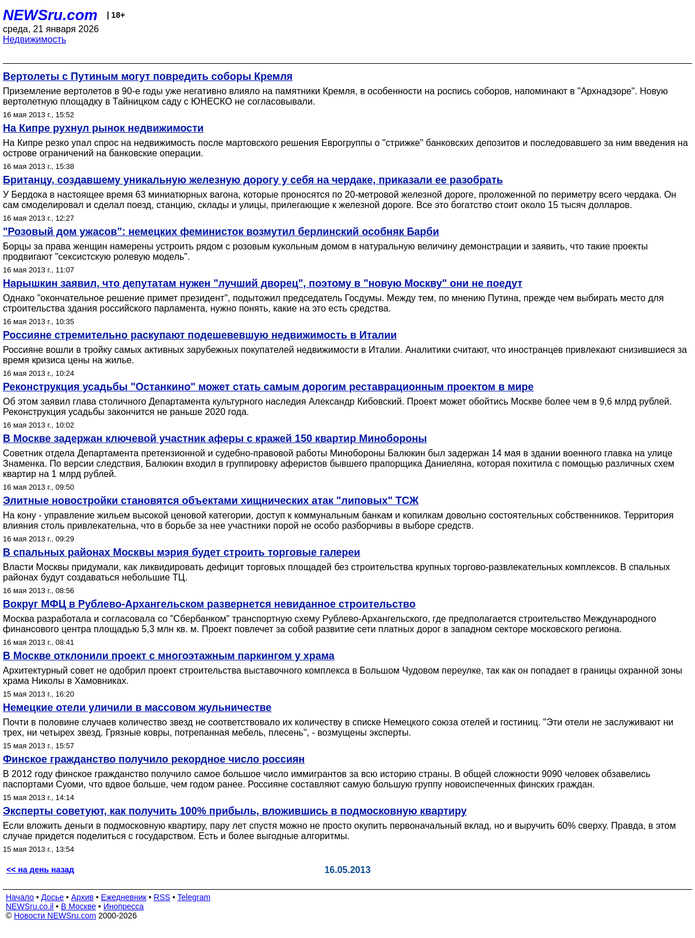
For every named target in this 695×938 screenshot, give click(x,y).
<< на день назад (40, 869)
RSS (161, 897)
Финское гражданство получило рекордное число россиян (154, 759)
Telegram (194, 897)
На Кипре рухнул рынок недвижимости (103, 128)
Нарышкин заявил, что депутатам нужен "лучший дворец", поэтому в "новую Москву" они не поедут (263, 283)
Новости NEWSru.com (55, 915)
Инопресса (123, 906)
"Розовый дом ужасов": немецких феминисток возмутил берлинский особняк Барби (221, 231)
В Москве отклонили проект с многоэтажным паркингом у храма (169, 656)
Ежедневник (124, 897)
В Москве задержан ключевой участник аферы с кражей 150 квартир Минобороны (215, 438)
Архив (82, 897)
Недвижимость (34, 39)
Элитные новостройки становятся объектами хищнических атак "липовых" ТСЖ (210, 500)
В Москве (78, 906)
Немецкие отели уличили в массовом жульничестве (137, 707)
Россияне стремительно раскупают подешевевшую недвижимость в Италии (200, 335)
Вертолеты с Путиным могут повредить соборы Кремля (148, 76)
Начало (20, 897)
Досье (52, 897)
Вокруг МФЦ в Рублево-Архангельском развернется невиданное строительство (209, 604)
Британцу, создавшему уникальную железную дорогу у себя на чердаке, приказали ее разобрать (253, 180)
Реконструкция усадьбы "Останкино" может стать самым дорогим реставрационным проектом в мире (268, 387)
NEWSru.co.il (29, 906)
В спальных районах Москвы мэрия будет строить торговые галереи (181, 552)
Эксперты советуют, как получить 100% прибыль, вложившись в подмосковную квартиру (235, 811)
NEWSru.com (50, 15)
